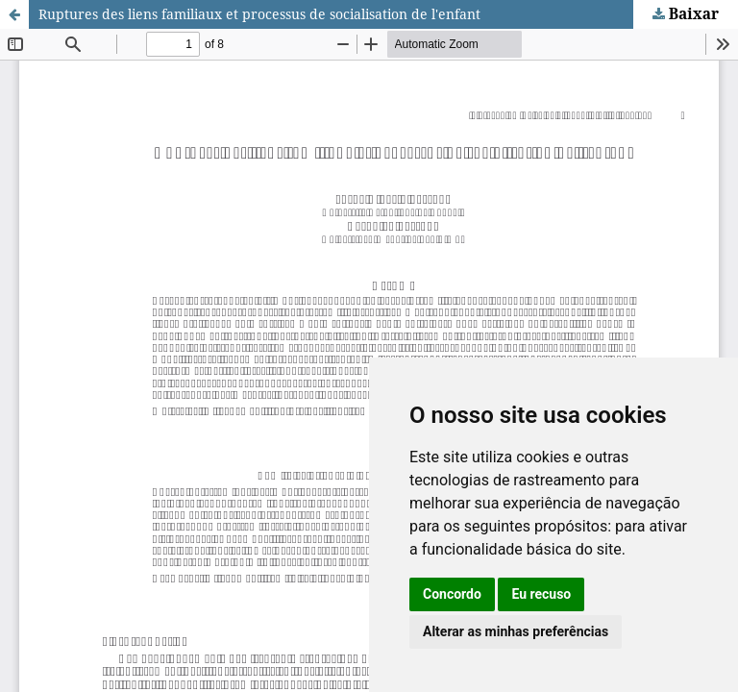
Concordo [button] (452, 594)
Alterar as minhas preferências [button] (515, 631)
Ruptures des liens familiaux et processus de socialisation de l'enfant (259, 14)
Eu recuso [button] (541, 594)
